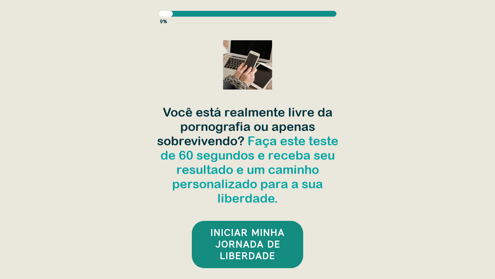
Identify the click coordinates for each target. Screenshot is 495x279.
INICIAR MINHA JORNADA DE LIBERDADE (247, 244)
